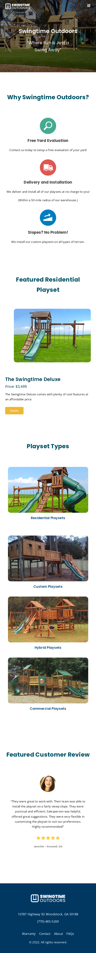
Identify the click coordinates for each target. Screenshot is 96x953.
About (58, 934)
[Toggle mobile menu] (89, 5)
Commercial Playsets (48, 708)
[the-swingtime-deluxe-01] (52, 310)
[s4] (48, 119)
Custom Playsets (48, 586)
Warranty (29, 934)
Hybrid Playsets (48, 647)
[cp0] (48, 537)
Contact (45, 934)
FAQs (70, 934)
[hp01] (48, 468)
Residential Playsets (48, 518)
